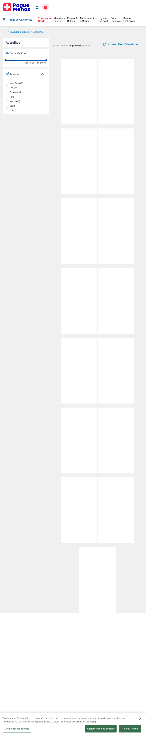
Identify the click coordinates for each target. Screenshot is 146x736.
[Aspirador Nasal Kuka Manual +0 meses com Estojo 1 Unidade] (116, 57)
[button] (26, 74)
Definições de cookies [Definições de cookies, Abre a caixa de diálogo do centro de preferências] (17, 728)
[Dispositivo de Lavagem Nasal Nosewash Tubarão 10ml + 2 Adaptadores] (116, 126)
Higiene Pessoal (103, 19)
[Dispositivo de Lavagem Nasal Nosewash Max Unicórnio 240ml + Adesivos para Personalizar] (79, 406)
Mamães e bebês (59, 19)
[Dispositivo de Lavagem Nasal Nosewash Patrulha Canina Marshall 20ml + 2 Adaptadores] (79, 126)
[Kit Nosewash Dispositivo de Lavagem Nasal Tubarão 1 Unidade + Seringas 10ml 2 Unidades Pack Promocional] (79, 266)
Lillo (13, 87)
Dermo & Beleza (72, 19)
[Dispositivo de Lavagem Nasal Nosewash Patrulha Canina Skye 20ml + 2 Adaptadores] (116, 196)
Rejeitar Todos (130, 728)
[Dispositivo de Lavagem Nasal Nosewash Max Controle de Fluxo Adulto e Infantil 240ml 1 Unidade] (79, 196)
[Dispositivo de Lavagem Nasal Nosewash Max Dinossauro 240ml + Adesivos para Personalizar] (79, 336)
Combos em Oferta (45, 19)
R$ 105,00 (40, 63)
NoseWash (16, 83)
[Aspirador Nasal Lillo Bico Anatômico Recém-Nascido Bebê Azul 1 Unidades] (116, 266)
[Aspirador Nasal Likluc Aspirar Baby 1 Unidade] (116, 475)
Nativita (15, 101)
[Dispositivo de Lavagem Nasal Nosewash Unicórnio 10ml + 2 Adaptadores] (79, 57)
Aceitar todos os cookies (101, 728)
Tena (13, 97)
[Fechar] (140, 718)
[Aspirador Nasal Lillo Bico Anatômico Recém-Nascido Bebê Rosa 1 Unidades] (116, 336)
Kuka (13, 110)
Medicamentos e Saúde (88, 19)
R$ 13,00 (29, 63)
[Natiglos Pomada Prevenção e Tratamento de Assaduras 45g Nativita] (79, 475)
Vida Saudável (116, 19)
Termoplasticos (18, 92)
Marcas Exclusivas (129, 19)
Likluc (14, 106)
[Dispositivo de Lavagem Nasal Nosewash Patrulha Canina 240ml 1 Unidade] (116, 406)
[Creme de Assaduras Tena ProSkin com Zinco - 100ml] (97, 545)
